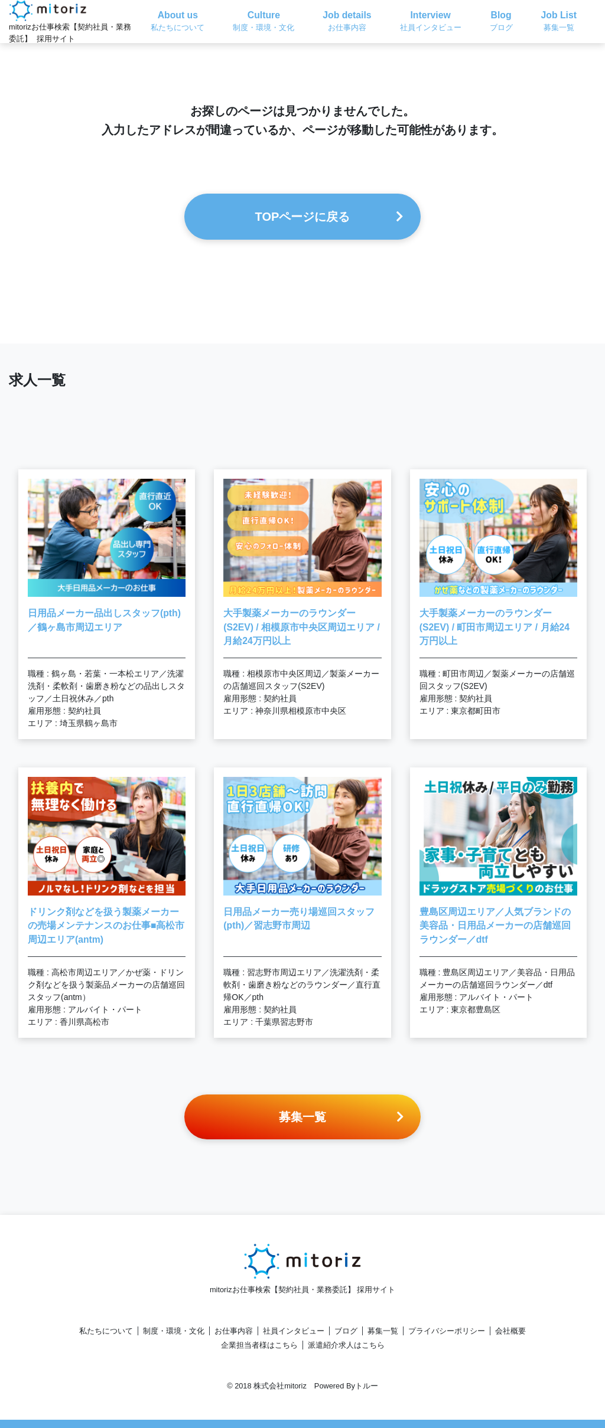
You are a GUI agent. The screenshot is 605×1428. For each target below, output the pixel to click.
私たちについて (106, 1330)
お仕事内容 (233, 1330)
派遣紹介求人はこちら (346, 1345)
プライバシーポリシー (446, 1330)
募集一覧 (382, 1330)
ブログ (345, 1330)
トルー (366, 1385)
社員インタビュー (293, 1330)
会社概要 (510, 1330)
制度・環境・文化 (173, 1330)
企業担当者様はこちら (259, 1345)
